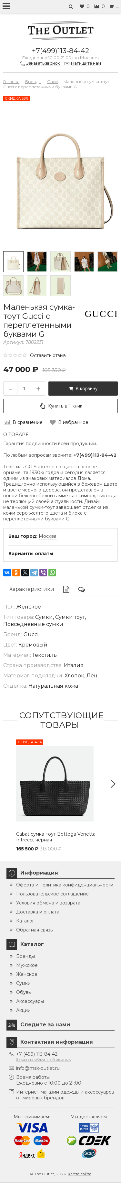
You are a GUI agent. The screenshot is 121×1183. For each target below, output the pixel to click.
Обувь (23, 992)
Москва (47, 536)
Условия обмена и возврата (48, 903)
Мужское (27, 965)
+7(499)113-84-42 (60, 51)
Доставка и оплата (37, 912)
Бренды (25, 956)
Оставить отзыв (48, 355)
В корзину (83, 388)
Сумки (23, 983)
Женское (26, 974)
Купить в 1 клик (60, 406)
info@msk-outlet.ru (38, 1068)
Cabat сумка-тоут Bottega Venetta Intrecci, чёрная (56, 837)
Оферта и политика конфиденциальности (64, 885)
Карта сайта (79, 1173)
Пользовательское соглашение (52, 894)
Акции (23, 1010)
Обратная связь (34, 930)
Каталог (25, 921)
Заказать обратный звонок (43, 1059)
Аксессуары (30, 1001)
